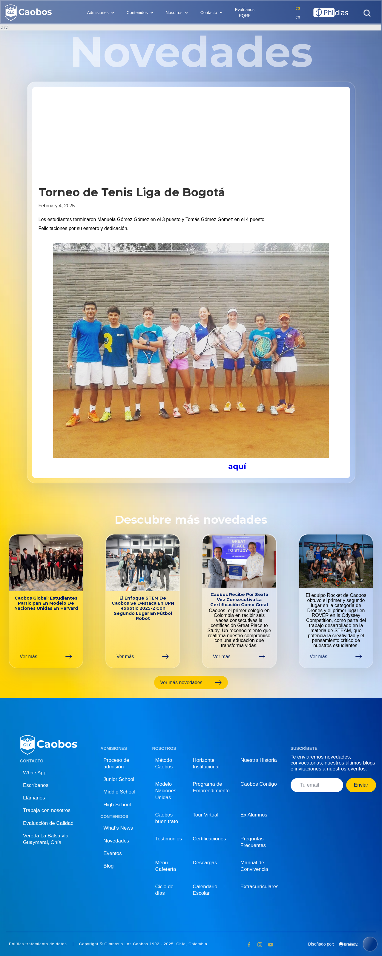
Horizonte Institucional (206, 763)
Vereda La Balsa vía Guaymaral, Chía (45, 839)
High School (117, 805)
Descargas (205, 862)
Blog (108, 866)
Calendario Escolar (205, 890)
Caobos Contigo (258, 784)
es (298, 8)
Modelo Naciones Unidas (166, 790)
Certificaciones (209, 839)
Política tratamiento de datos (38, 944)
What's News (118, 828)
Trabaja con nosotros (46, 810)
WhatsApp (34, 773)
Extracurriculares (259, 886)
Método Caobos (164, 763)
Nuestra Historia (258, 760)
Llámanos (34, 798)
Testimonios (168, 839)
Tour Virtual (205, 815)
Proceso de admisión (116, 763)
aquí (237, 466)
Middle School (119, 792)
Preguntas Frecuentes (253, 842)
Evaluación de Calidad (48, 823)
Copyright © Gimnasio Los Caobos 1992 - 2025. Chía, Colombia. (144, 944)
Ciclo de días (164, 890)
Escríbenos (35, 785)
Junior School (118, 779)
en (297, 17)
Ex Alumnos (253, 815)
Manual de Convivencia (254, 866)
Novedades (116, 841)
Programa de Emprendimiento (211, 787)
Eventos (112, 853)
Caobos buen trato (166, 818)
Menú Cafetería (165, 866)
